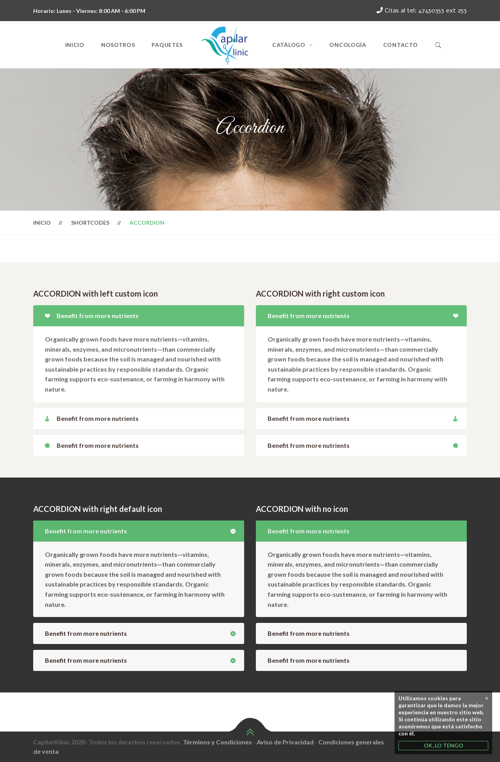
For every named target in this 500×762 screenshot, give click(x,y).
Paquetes (167, 44)
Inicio (74, 44)
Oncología (347, 44)
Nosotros (118, 44)
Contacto (400, 44)
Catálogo (288, 44)
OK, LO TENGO (443, 745)
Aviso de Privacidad (285, 742)
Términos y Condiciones (217, 742)
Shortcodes (90, 222)
